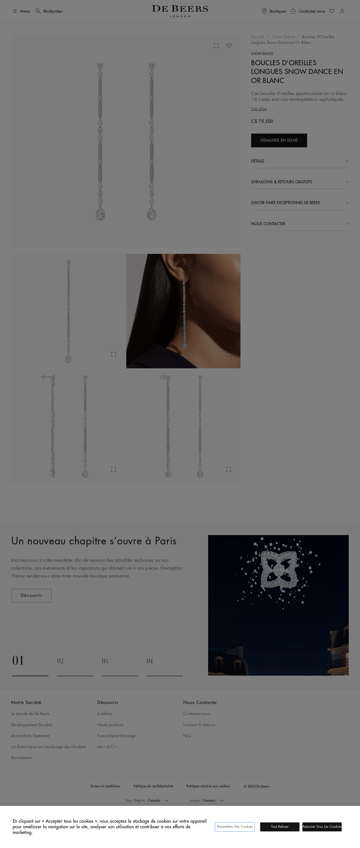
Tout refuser (280, 826)
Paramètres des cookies (235, 826)
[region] (180, 827)
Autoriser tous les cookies (322, 826)
